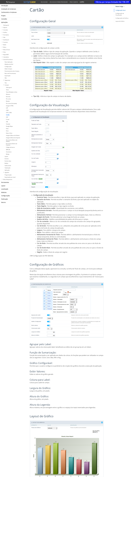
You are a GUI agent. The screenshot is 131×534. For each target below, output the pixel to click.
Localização (4, 189)
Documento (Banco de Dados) (11, 140)
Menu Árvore (6, 49)
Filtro (4, 52)
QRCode (8, 149)
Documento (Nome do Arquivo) (11, 144)
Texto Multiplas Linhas (11, 92)
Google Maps (9, 126)
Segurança (7, 80)
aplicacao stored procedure (59, 2)
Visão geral (6, 25)
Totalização (7, 168)
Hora (7, 131)
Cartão (7, 115)
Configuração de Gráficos (122, 18)
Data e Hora (9, 133)
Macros (3, 202)
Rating (7, 154)
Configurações (5, 196)
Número (8, 94)
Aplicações (4, 22)
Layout (6, 156)
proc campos (74, 2)
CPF (7, 108)
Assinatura (8, 152)
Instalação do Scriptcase (8, 9)
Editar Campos (8, 69)
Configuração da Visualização (120, 14)
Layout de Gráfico (120, 21)
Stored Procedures (8, 59)
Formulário (6, 35)
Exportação (7, 75)
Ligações (7, 172)
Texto (7, 90)
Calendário (6, 57)
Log (5, 82)
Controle (5, 42)
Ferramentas (5, 182)
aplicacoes (44, 2)
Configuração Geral (120, 10)
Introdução (4, 5)
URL (7, 121)
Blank (4, 44)
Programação (8, 175)
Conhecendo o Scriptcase (9, 12)
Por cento (8, 99)
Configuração (8, 66)
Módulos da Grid (9, 64)
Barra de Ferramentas (10, 73)
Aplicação (7, 170)
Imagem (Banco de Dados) (12, 135)
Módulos (3, 192)
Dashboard (6, 40)
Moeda (8, 101)
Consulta (5, 30)
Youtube (8, 124)
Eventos (7, 158)
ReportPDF (6, 54)
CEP (7, 117)
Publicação (4, 199)
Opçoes (5, 27)
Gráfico (5, 32)
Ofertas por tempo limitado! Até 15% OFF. (112, 2)
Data (7, 128)
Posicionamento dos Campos (12, 71)
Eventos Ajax (8, 161)
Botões (6, 163)
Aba (4, 37)
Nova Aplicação (8, 62)
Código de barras (10, 147)
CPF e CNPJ (9, 112)
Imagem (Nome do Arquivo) (13, 137)
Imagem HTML (9, 106)
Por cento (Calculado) (11, 103)
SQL (6, 78)
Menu (4, 47)
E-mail (7, 119)
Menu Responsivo (7, 179)
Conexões (4, 19)
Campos (7, 85)
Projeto (3, 16)
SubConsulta (8, 165)
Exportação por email (10, 177)
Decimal (8, 96)
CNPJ (7, 110)
